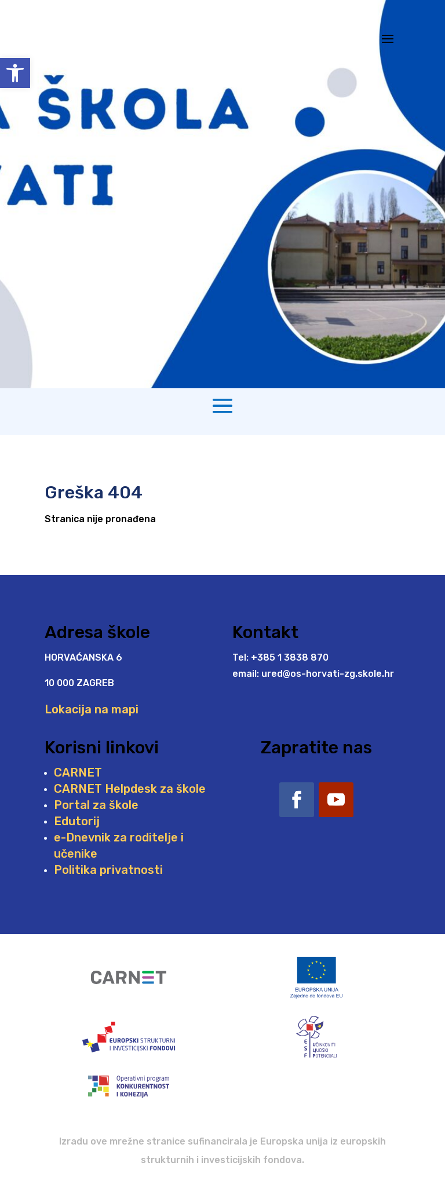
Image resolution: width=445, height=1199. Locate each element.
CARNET (78, 772)
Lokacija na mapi (91, 709)
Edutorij (77, 821)
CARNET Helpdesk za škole (130, 789)
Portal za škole (96, 805)
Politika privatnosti (108, 870)
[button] (15, 73)
